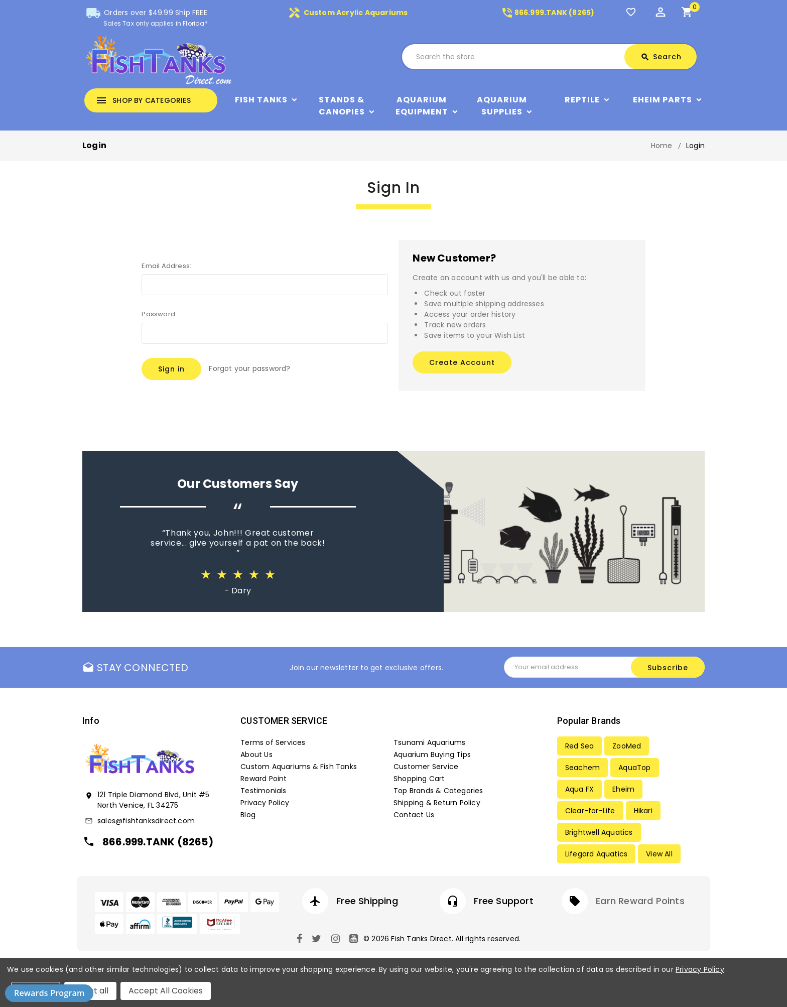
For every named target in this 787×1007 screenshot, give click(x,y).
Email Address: (166, 266)
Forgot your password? (249, 368)
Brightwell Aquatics (599, 832)
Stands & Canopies (342, 105)
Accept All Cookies (165, 990)
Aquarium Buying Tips (432, 754)
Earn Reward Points (640, 901)
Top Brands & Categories (438, 791)
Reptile (582, 99)
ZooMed (626, 746)
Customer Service (426, 767)
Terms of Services (272, 742)
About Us (256, 754)
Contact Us (414, 815)
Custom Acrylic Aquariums (348, 13)
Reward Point (263, 779)
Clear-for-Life (590, 811)
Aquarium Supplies (502, 105)
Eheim (623, 789)
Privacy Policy (264, 803)
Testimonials (263, 791)
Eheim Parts (662, 99)
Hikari (643, 811)
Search (661, 57)
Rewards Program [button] (49, 992)
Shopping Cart (419, 779)
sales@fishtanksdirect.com (146, 821)
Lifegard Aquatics (596, 854)
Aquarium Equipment (422, 105)
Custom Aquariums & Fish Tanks (298, 767)
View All (659, 854)
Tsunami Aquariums (429, 742)
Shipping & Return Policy (437, 803)
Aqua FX (579, 789)
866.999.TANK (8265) (548, 13)
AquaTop (634, 768)
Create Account (462, 362)
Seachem (582, 768)
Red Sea (579, 746)
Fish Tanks (261, 99)
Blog (247, 815)
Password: (159, 314)
